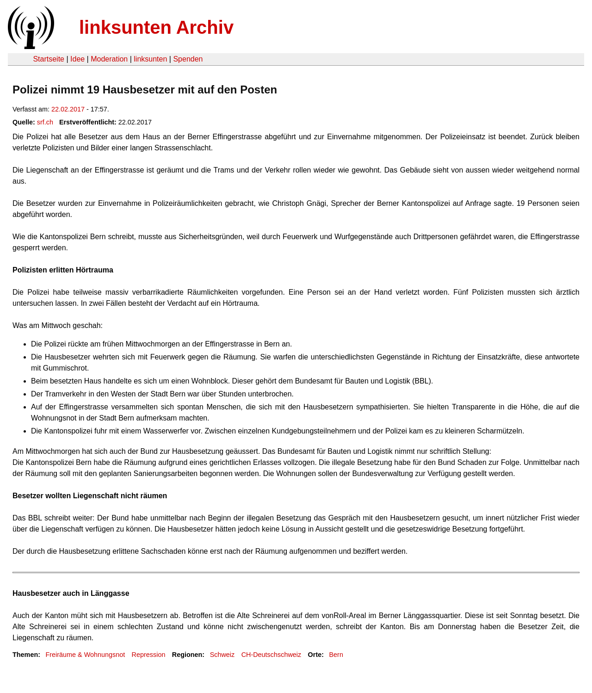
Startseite (48, 59)
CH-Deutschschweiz (271, 654)
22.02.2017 (68, 109)
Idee (77, 59)
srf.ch (45, 122)
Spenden (188, 59)
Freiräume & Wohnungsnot (85, 654)
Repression (149, 654)
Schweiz (222, 654)
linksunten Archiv (156, 27)
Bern (336, 654)
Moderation (109, 59)
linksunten (150, 59)
